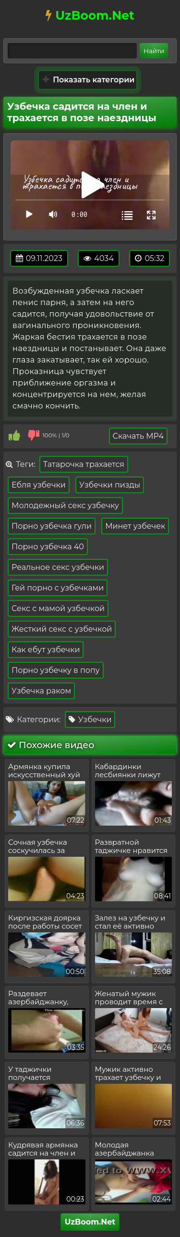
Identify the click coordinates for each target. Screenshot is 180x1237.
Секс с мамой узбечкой (58, 608)
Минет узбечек (135, 526)
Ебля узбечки (39, 484)
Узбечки (90, 719)
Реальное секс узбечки (58, 567)
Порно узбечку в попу (56, 670)
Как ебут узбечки (46, 649)
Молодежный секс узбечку (65, 505)
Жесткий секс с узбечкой (62, 629)
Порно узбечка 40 (48, 546)
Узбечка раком (41, 690)
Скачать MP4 (138, 436)
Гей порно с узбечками (58, 587)
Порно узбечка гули (52, 526)
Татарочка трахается (83, 464)
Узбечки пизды (109, 484)
